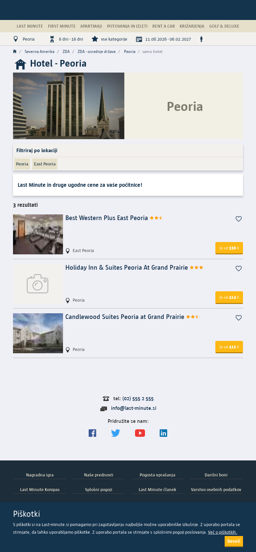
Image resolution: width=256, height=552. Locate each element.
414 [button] (229, 297)
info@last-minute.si (133, 408)
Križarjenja (192, 26)
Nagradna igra (40, 474)
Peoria (22, 163)
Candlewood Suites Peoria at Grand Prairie (132, 316)
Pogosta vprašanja (157, 474)
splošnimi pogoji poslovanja (179, 532)
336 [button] (229, 247)
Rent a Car (163, 26)
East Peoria (45, 163)
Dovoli (233, 541)
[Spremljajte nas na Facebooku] (92, 433)
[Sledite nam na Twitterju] (115, 433)
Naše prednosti (98, 474)
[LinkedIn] (163, 433)
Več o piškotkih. (222, 532)
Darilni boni (216, 474)
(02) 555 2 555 (138, 398)
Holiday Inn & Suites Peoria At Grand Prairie (134, 267)
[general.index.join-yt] (140, 433)
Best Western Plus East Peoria (114, 217)
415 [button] (229, 346)
